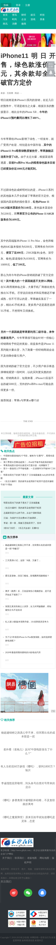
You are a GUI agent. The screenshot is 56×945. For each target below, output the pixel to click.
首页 (5, 15)
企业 (23, 19)
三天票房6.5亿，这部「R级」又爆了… (23, 560)
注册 (27, 5)
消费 (14, 23)
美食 (42, 19)
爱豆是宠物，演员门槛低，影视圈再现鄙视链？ (27, 576)
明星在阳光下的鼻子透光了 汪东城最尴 (22, 503)
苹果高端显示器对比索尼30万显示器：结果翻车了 (26, 465)
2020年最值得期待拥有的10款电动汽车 (23, 652)
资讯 (14, 15)
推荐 (7, 630)
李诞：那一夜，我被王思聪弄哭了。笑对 (22, 523)
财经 (23, 15)
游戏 (33, 19)
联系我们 (19, 858)
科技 (42, 15)
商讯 (5, 23)
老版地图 (32, 858)
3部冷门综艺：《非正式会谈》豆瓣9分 (21, 528)
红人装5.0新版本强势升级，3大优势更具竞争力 (27, 622)
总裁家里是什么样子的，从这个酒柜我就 (22, 513)
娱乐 (33, 15)
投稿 (6, 5)
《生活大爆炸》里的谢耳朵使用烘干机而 (22, 508)
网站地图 (44, 858)
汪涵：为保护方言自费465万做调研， (21, 518)
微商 (23, 23)
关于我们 (7, 858)
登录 (18, 5)
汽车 (5, 19)
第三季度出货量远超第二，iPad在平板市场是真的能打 (28, 462)
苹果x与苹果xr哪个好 (26, 400)
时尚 (14, 19)
